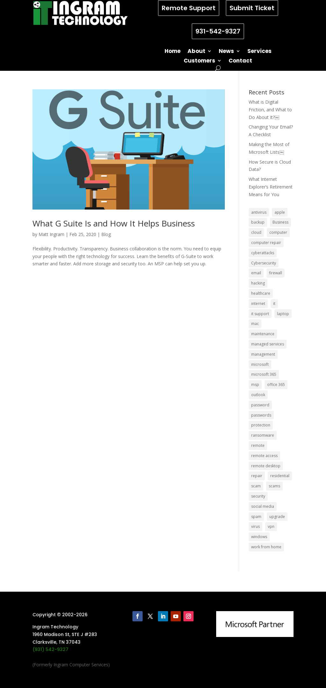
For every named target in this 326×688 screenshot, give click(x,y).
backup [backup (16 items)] (258, 222)
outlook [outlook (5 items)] (258, 394)
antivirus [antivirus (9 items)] (258, 212)
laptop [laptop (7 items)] (283, 313)
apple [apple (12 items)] (279, 212)
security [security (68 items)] (258, 496)
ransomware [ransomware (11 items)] (262, 435)
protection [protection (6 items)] (260, 425)
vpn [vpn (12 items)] (271, 526)
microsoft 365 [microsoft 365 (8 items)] (263, 374)
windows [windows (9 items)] (259, 536)
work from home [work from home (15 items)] (266, 547)
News (226, 52)
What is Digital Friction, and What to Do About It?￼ (270, 109)
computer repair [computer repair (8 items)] (266, 242)
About (196, 52)
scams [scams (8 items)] (274, 486)
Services (259, 52)
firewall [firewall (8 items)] (275, 273)
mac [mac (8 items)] (255, 323)
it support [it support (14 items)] (260, 313)
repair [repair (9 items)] (256, 475)
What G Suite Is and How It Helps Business (113, 223)
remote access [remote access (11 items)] (264, 455)
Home (173, 52)
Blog (106, 234)
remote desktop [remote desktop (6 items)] (265, 466)
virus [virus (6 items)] (255, 526)
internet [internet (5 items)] (258, 303)
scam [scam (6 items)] (256, 486)
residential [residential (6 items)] (279, 475)
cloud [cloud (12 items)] (256, 232)
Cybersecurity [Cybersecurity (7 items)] (263, 263)
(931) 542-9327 (50, 649)
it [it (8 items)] (274, 303)
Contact (240, 61)
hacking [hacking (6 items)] (258, 283)
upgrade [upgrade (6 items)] (277, 516)
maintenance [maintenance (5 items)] (262, 334)
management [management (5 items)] (263, 354)
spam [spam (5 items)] (256, 516)
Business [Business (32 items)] (280, 222)
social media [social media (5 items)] (262, 506)
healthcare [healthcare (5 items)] (260, 293)
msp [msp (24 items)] (255, 384)
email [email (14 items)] (256, 273)
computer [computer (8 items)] (278, 232)
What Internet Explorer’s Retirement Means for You (271, 186)
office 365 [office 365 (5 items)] (276, 384)
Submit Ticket (252, 8)
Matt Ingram (51, 234)
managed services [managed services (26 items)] (267, 344)
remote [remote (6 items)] (258, 445)
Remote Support (189, 8)
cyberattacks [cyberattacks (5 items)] (262, 252)
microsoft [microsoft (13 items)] (260, 364)
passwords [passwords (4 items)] (261, 415)
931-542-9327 (217, 31)
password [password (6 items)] (260, 405)
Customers (199, 61)
